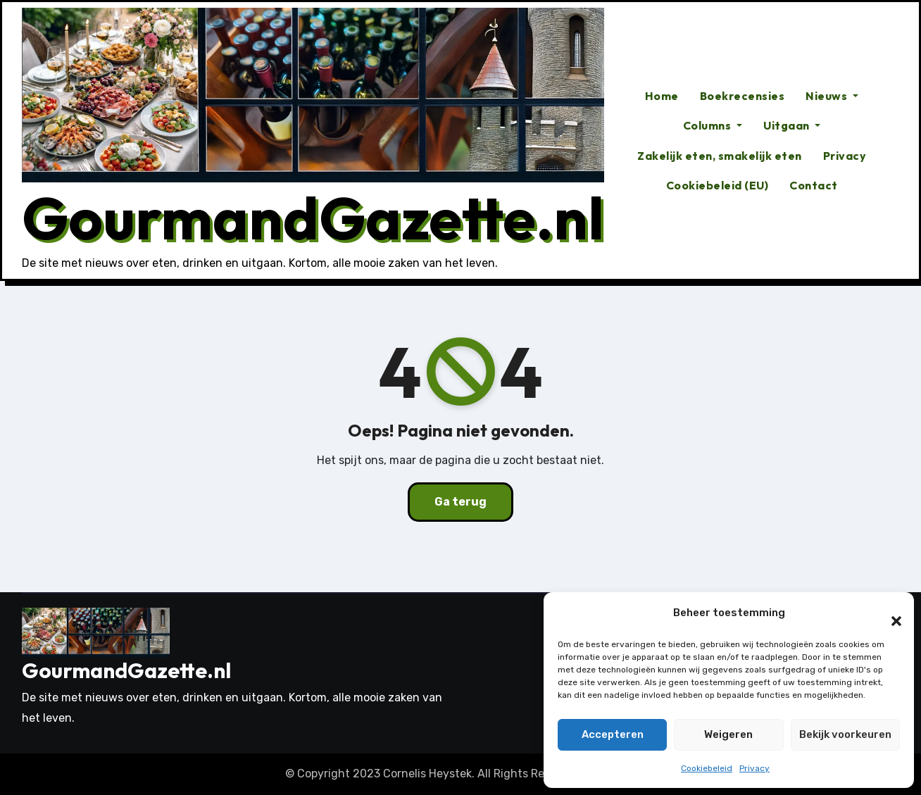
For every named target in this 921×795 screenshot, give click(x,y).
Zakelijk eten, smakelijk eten (719, 156)
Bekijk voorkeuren (845, 734)
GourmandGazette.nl (313, 217)
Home (662, 96)
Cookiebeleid (706, 768)
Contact (813, 185)
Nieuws (832, 96)
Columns (712, 125)
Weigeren (728, 734)
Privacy (754, 768)
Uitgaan (791, 125)
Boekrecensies (742, 96)
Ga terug (460, 501)
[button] (889, 613)
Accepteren (613, 734)
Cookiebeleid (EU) (717, 185)
